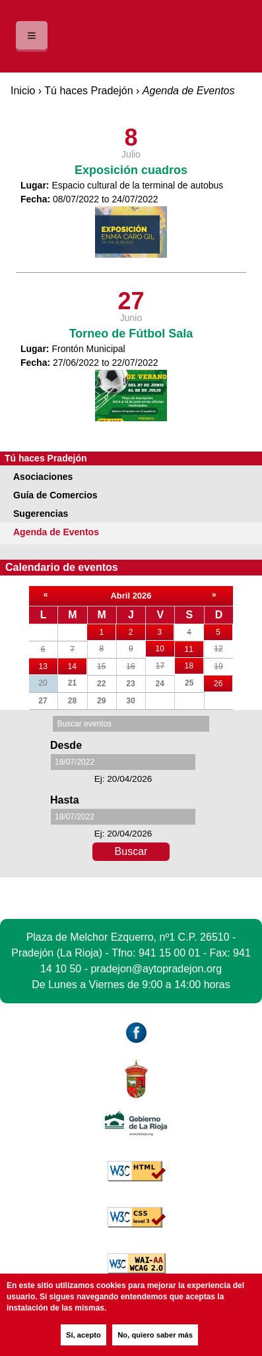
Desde (66, 745)
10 (165, 647)
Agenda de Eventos (56, 532)
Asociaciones (43, 476)
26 (223, 684)
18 (194, 666)
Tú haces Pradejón (88, 90)
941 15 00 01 (169, 952)
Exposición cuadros (131, 170)
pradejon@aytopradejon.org (156, 968)
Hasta (64, 800)
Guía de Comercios (55, 495)
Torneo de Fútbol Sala (131, 333)
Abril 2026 (130, 596)
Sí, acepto (83, 1335)
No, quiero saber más (155, 1335)
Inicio (23, 90)
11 (194, 649)
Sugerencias (40, 513)
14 (77, 665)
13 (48, 665)
